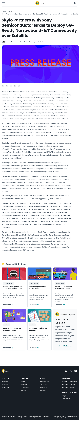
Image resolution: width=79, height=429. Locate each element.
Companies (25, 387)
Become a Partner (68, 387)
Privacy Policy (22, 417)
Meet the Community (69, 382)
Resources (5, 387)
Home (23, 382)
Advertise (43, 390)
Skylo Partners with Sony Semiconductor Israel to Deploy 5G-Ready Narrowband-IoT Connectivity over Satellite (40, 14)
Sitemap (46, 417)
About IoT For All (45, 382)
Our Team (43, 384)
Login (64, 396)
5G (9, 12)
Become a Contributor (69, 384)
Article (4, 12)
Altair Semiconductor (14, 42)
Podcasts (5, 384)
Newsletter (43, 387)
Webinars (5, 382)
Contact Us (66, 399)
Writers (23, 390)
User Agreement (35, 417)
